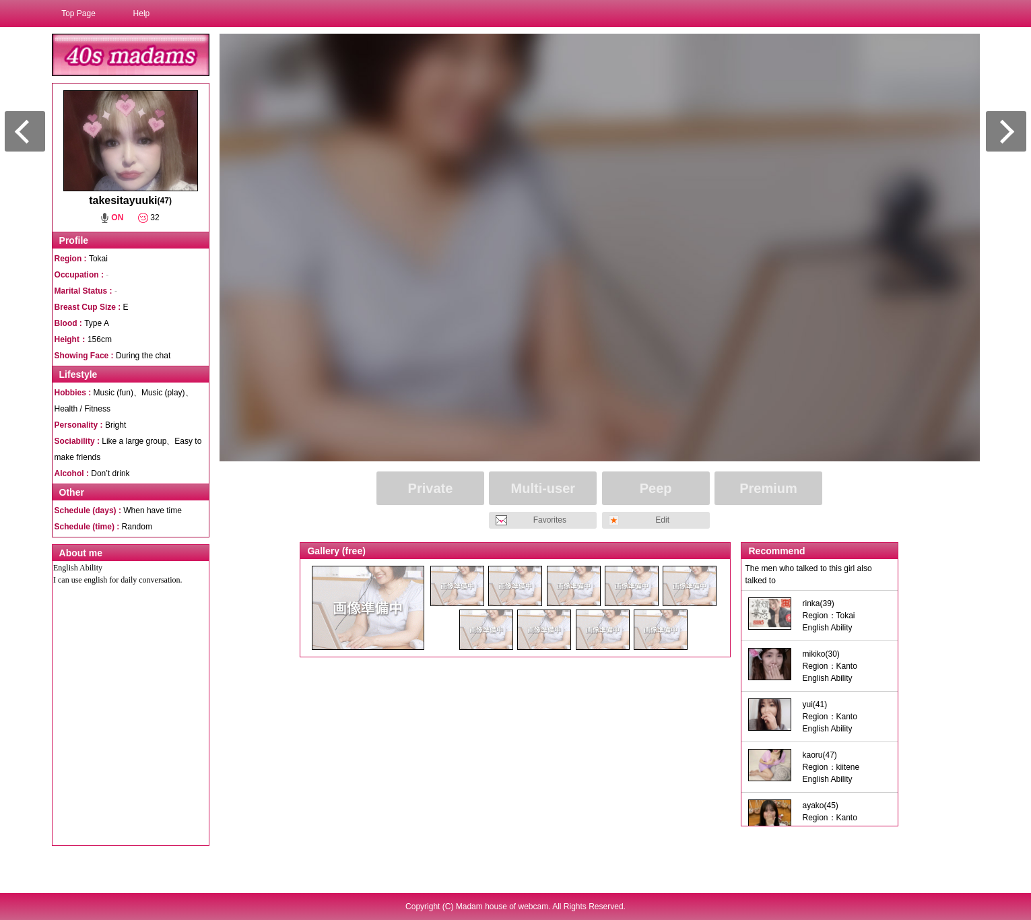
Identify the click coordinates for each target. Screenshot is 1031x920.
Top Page (78, 13)
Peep (656, 488)
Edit (662, 520)
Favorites (549, 520)
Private (430, 488)
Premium (768, 488)
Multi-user (543, 488)
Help (141, 13)
